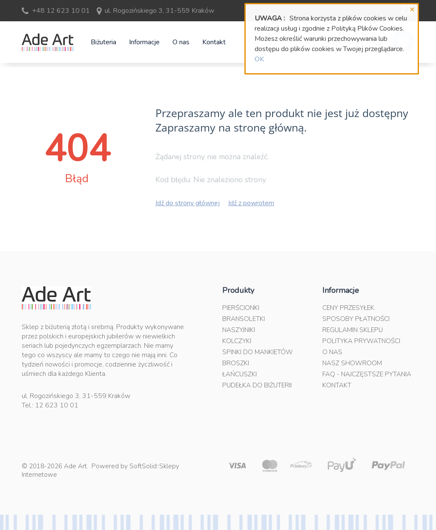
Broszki (235, 363)
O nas (180, 42)
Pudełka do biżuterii (257, 385)
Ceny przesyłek (348, 308)
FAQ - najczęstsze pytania (366, 374)
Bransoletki (243, 319)
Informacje (144, 42)
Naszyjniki (238, 330)
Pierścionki (240, 308)
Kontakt (214, 42)
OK (259, 59)
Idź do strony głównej (187, 203)
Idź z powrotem (251, 203)
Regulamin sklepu (352, 330)
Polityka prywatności (361, 341)
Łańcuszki (239, 374)
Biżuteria (103, 42)
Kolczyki (236, 341)
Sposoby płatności (356, 319)
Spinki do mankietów (257, 352)
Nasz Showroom (352, 363)
